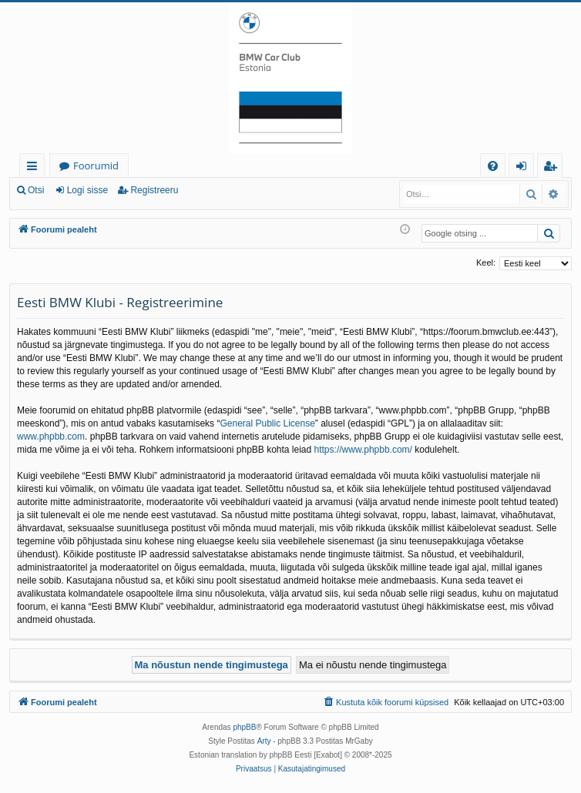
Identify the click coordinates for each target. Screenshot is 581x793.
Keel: (485, 262)
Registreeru (154, 190)
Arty (264, 741)
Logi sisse (87, 190)
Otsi (36, 190)
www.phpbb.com (51, 436)
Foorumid (96, 165)
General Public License (267, 423)
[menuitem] (493, 166)
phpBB (244, 727)
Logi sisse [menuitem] (524, 168)
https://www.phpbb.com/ (363, 449)
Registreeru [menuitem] (553, 168)
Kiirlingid (35, 168)
